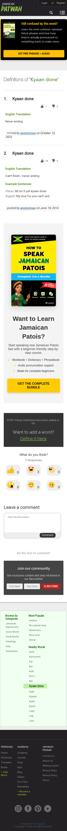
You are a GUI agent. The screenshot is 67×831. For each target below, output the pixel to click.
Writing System (51, 765)
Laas (31, 720)
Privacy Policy (50, 770)
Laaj (31, 715)
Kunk (31, 651)
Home (4, 752)
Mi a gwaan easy (37, 625)
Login (44, 3)
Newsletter (23, 786)
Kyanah (33, 696)
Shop (20, 762)
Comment (47, 535)
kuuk (31, 671)
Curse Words (12, 631)
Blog (19, 772)
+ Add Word (4, 774)
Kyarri (32, 701)
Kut (31, 661)
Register (61, 3)
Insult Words (12, 636)
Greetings (11, 641)
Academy (22, 752)
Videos (20, 776)
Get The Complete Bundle (33, 385)
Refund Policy (50, 775)
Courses (21, 757)
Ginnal (32, 639)
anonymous (28, 133)
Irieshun (33, 620)
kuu (31, 666)
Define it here (33, 438)
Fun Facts (22, 781)
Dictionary (6, 757)
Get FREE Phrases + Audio (34, 53)
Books (4, 767)
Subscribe (51, 586)
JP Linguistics (39, 823)
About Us (48, 760)
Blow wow (34, 635)
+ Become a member (23, 793)
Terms (46, 780)
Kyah (31, 691)
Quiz (19, 767)
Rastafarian (12, 651)
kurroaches (35, 656)
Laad (31, 711)
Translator (6, 762)
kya (31, 681)
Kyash (32, 706)
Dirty (8, 646)
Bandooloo (35, 630)
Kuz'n (32, 676)
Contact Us (48, 756)
